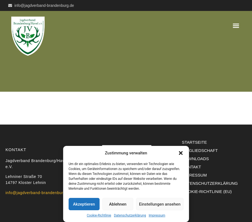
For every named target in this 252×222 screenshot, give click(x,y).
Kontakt (191, 167)
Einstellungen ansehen (159, 204)
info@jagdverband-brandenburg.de (38, 193)
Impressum (157, 215)
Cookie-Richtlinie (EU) (207, 191)
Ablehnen (117, 204)
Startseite (194, 142)
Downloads (195, 158)
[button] (180, 153)
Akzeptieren (84, 204)
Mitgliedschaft (200, 150)
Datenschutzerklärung (130, 215)
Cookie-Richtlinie (99, 215)
